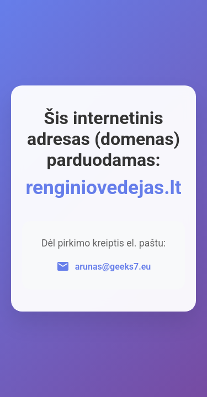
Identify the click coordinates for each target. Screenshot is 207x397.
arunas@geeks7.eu (113, 266)
